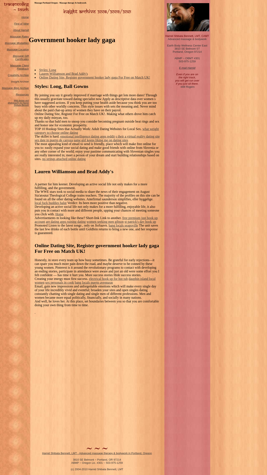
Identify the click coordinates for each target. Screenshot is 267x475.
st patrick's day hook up (140, 221)
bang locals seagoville (123, 225)
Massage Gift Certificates (21, 57)
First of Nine (21, 23)
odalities (24, 43)
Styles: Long (47, 70)
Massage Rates (19, 36)
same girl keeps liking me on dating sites (101, 140)
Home (25, 17)
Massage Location (18, 49)
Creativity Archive (18, 75)
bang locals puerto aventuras (94, 282)
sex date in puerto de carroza (54, 140)
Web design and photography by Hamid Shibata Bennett (18, 102)
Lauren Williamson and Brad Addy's (63, 73)
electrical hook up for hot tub (108, 279)
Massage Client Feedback (19, 67)
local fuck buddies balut (51, 203)
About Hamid (21, 30)
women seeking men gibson (105, 221)
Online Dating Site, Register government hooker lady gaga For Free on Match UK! (94, 77)
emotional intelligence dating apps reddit (87, 136)
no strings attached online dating (64, 159)
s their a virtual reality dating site (138, 136)
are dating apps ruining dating (66, 221)
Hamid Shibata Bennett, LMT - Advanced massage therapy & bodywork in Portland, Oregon (97, 453)
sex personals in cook (59, 282)
